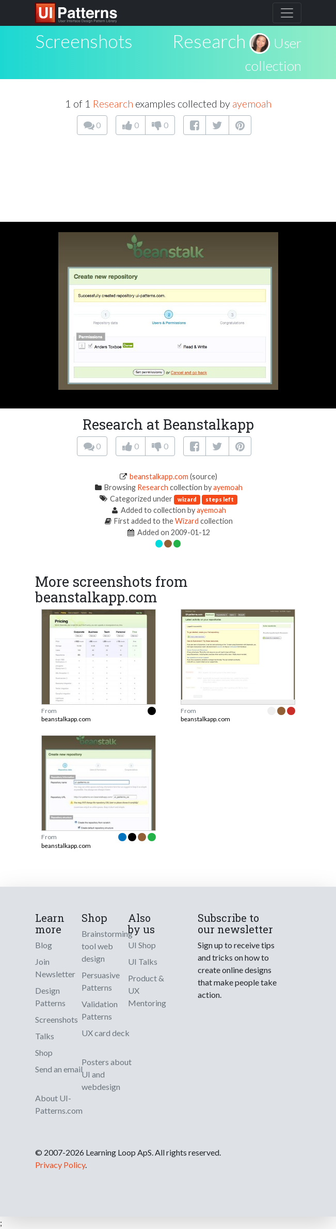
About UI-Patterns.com (59, 1104)
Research (209, 41)
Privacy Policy (60, 1165)
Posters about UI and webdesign (107, 1074)
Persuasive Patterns (101, 981)
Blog (43, 945)
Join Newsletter (55, 968)
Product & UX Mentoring (147, 990)
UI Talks (142, 961)
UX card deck (106, 1033)
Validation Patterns (100, 1010)
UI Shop (142, 945)
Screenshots (56, 1019)
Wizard (187, 521)
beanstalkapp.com (159, 476)
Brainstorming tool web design (107, 946)
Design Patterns (50, 996)
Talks (44, 1036)
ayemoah (251, 103)
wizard (187, 499)
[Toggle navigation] (287, 13)
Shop (44, 1052)
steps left (219, 499)
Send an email (59, 1069)
